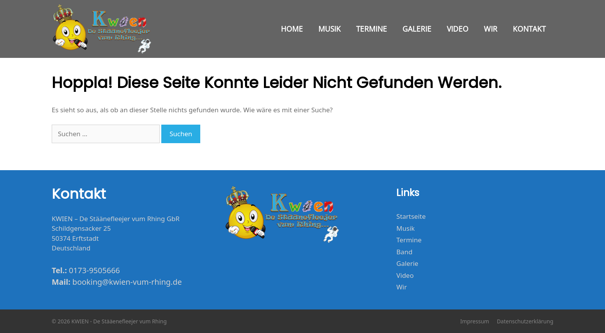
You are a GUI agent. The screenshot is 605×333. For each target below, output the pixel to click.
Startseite (411, 216)
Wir (490, 29)
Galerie (416, 29)
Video (457, 29)
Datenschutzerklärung (525, 321)
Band (404, 251)
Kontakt (529, 29)
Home (292, 29)
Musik (329, 29)
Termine (371, 29)
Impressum (474, 321)
